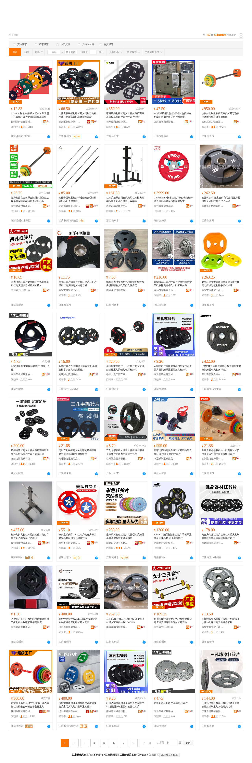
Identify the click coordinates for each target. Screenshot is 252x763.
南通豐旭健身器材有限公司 (165, 374)
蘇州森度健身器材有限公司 (212, 374)
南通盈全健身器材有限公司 (117, 542)
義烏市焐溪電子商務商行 (212, 290)
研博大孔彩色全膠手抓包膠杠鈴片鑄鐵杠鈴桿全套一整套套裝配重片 (30, 705)
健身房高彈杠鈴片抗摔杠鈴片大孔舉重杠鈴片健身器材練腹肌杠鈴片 (220, 536)
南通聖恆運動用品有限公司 (69, 458)
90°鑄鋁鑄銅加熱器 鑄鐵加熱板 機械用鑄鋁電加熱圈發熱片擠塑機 (173, 115)
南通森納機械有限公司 (212, 206)
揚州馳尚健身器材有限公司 (22, 121)
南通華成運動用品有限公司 (22, 374)
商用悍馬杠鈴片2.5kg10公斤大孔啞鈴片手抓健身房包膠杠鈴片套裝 (78, 620)
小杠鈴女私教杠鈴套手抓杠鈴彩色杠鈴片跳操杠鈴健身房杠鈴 (220, 115)
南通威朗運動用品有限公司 (165, 458)
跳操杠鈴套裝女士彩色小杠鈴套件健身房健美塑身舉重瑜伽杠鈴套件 (173, 620)
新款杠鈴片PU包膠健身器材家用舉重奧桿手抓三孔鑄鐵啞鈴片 (78, 368)
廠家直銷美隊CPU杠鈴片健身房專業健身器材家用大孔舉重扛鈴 (77, 536)
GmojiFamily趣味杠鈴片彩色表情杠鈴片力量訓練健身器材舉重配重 (173, 199)
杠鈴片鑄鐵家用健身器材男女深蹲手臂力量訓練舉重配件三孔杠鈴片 (125, 705)
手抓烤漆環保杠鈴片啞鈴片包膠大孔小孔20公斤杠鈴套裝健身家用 (220, 620)
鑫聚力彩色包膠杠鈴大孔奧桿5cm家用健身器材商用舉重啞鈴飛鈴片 (220, 452)
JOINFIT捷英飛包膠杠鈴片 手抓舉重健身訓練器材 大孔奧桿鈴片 (173, 536)
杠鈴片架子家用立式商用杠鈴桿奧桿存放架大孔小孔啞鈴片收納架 (125, 199)
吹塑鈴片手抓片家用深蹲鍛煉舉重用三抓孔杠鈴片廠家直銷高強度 (30, 620)
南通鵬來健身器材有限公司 (212, 542)
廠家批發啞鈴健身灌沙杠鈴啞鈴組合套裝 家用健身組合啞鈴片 (173, 452)
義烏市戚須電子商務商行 (69, 290)
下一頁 (147, 742)
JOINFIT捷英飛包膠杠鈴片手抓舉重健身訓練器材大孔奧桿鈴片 (221, 368)
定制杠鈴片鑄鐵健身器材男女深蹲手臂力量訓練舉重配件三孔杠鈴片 (173, 368)
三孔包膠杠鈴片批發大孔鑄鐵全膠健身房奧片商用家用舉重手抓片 (125, 452)
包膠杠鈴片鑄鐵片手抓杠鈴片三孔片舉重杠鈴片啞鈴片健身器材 (77, 284)
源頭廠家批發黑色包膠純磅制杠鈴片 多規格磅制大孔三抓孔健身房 (125, 284)
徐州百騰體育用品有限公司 (22, 542)
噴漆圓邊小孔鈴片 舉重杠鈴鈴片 (171, 703)
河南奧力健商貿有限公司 (165, 542)
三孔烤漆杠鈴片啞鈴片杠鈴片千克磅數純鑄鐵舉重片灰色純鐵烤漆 (220, 705)
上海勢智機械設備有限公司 (165, 121)
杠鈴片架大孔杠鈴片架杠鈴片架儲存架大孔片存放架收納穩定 (30, 536)
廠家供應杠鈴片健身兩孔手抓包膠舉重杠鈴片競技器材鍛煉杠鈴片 (30, 284)
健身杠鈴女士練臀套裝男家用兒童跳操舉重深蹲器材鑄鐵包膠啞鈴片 (30, 199)
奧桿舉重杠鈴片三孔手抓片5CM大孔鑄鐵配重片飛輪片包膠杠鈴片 (125, 368)
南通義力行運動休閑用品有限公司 (22, 290)
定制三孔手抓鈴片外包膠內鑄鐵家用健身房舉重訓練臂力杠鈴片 (77, 452)
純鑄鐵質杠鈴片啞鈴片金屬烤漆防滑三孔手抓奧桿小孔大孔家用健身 (173, 284)
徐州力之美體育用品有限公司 (117, 374)
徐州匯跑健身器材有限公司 (69, 121)
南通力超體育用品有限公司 (22, 206)
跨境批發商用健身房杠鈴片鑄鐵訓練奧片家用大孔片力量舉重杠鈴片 (77, 705)
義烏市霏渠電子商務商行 (165, 290)
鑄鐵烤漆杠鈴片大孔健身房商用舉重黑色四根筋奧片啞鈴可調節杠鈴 (30, 452)
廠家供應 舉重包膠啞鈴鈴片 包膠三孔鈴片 (30, 368)
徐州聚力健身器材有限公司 (212, 458)
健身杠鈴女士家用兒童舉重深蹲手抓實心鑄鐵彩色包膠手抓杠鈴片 (220, 284)
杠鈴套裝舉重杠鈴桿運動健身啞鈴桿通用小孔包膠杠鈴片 (77, 199)
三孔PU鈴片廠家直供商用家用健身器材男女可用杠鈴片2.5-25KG (221, 199)
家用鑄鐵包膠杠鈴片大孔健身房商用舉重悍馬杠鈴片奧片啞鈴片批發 (125, 115)
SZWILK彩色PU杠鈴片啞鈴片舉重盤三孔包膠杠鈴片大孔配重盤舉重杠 (30, 115)
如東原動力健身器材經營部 (212, 121)
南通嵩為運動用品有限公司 (22, 627)
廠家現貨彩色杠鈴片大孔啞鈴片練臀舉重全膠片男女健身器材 (125, 536)
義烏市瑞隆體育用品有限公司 (117, 206)
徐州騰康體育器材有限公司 (117, 458)
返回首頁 (154, 754)
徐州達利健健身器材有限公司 (117, 121)
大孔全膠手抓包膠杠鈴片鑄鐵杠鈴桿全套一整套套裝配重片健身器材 (77, 115)
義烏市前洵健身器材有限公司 (69, 542)
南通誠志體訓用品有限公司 (69, 374)
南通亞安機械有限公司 (117, 290)
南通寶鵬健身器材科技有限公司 (165, 206)
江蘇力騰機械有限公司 (22, 458)
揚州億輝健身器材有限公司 (69, 206)
